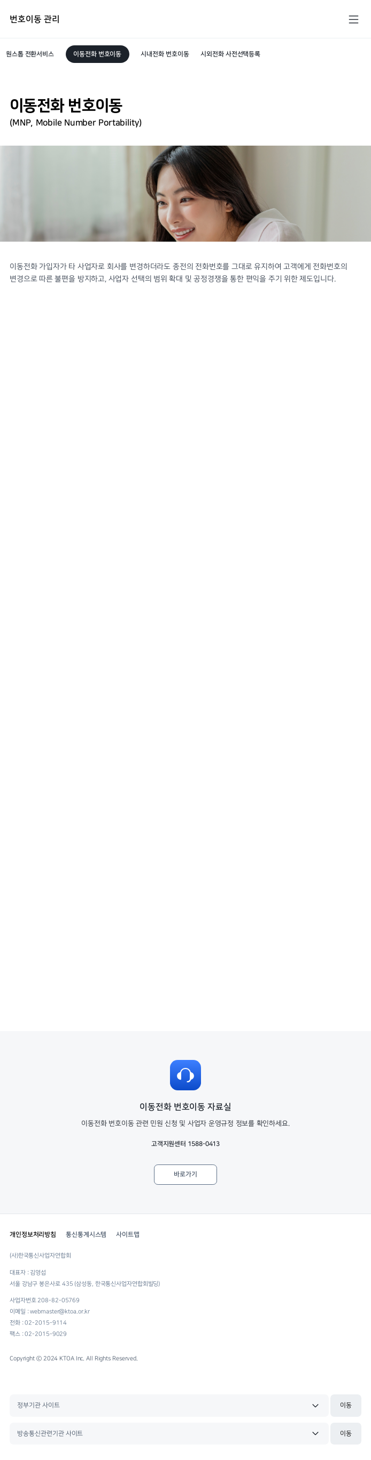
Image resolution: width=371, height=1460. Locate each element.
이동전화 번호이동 (97, 54)
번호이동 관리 (34, 19)
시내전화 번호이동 (165, 54)
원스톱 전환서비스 (30, 54)
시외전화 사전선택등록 (230, 54)
